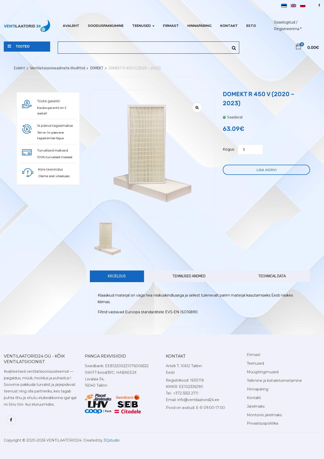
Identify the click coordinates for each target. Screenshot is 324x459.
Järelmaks (256, 406)
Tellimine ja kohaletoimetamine (274, 380)
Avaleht (71, 26)
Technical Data (272, 276)
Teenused (143, 26)
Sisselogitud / (285, 22)
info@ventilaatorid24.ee (198, 400)
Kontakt (229, 26)
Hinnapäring (199, 26)
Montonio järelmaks (264, 415)
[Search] (234, 48)
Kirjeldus (117, 276)
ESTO (251, 26)
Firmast (171, 26)
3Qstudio (112, 440)
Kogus (228, 149)
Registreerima (286, 29)
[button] (298, 47)
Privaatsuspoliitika (262, 423)
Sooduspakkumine (106, 26)
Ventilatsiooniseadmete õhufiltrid (57, 68)
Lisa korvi (266, 170)
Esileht (19, 68)
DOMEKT (97, 68)
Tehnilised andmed (189, 276)
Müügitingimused (262, 372)
